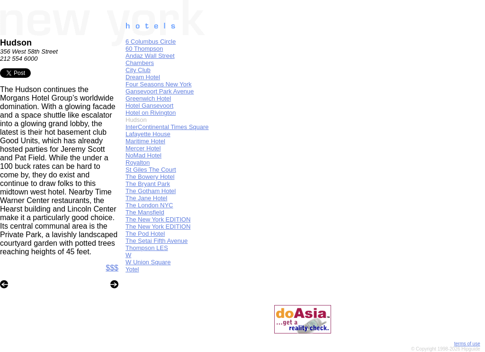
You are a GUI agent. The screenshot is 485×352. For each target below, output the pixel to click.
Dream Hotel (143, 77)
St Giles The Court (151, 169)
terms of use (467, 343)
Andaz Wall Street (150, 55)
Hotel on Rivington (151, 112)
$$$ (112, 268)
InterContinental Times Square (167, 126)
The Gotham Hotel (151, 191)
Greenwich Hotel (148, 98)
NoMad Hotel (144, 155)
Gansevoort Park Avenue (160, 91)
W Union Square (148, 262)
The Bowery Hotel (150, 176)
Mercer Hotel (143, 148)
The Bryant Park (148, 183)
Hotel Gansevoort (149, 105)
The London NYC (149, 205)
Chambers (140, 62)
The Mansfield (145, 212)
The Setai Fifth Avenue (157, 240)
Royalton (138, 162)
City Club (138, 70)
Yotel (132, 269)
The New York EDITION (158, 219)
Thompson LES (147, 247)
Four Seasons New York (158, 84)
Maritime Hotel (145, 141)
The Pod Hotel (145, 233)
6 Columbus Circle (151, 41)
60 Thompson (144, 48)
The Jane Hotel (146, 198)
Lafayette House (148, 134)
